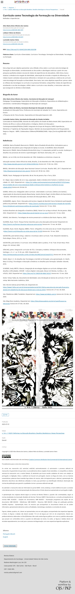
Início (4, 7)
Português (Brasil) (9, 534)
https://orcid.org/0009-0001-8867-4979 (13, 30)
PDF (6, 415)
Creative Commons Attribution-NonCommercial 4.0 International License (50, 459)
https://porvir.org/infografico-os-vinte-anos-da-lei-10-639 (23, 231)
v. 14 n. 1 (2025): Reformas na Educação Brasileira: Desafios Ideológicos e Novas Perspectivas (30, 9)
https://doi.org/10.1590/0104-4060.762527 (37, 273)
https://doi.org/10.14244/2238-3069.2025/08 (21, 49)
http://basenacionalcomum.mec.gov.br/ (17, 171)
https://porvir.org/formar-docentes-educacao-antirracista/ (22, 224)
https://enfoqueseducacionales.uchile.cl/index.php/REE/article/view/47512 (28, 255)
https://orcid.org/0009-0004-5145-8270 (13, 37)
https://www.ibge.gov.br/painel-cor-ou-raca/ (33, 213)
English (5, 537)
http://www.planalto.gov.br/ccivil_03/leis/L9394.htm (21, 164)
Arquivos (11, 7)
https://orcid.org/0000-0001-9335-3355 (13, 44)
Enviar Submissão (10, 546)
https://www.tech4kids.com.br (46, 294)
